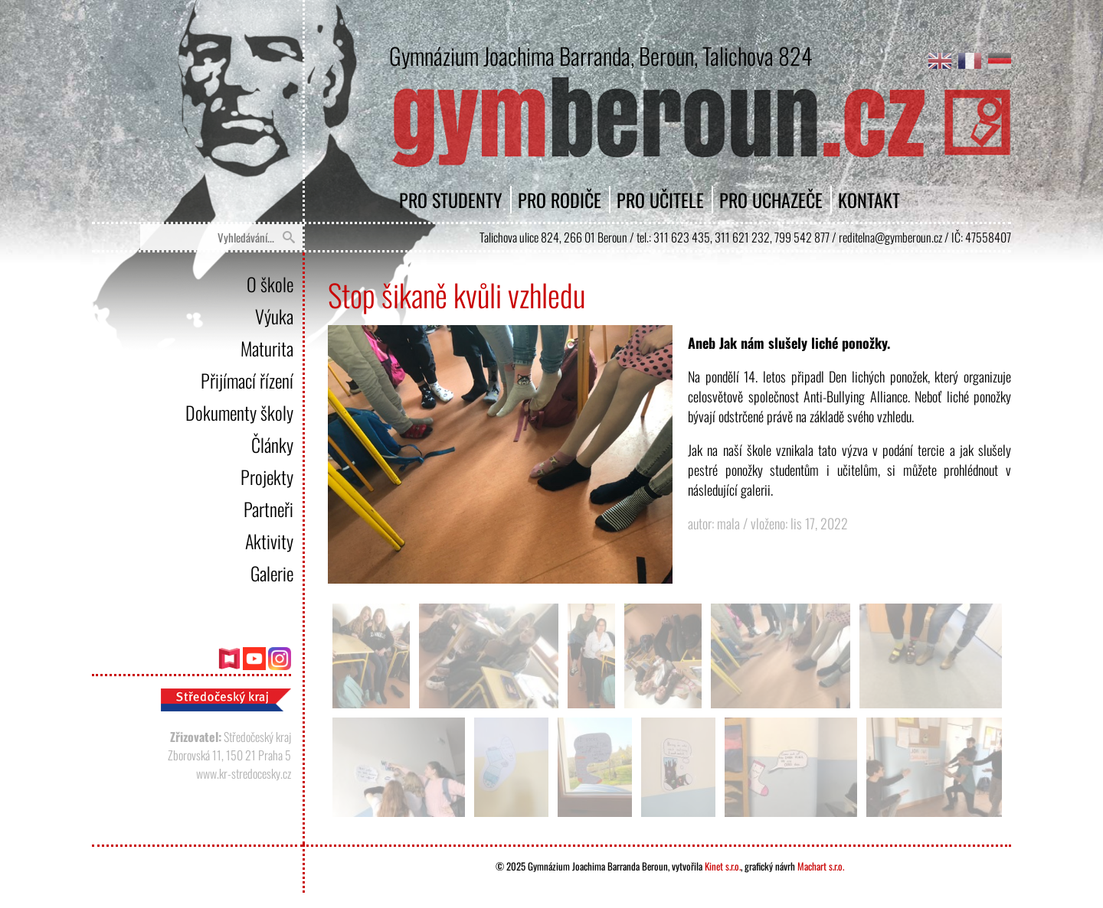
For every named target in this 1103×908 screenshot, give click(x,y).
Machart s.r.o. (820, 866)
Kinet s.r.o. (723, 866)
